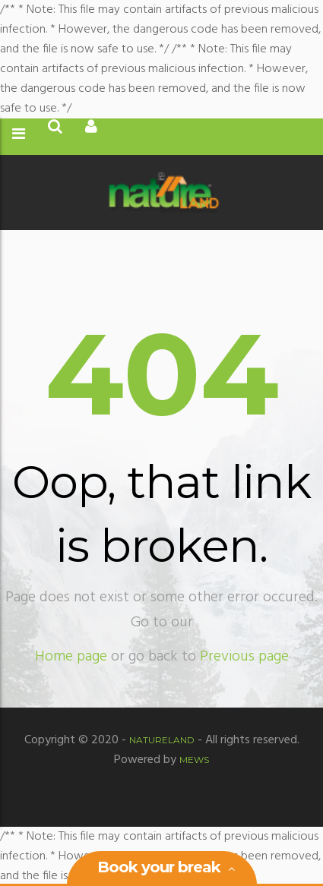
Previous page (244, 657)
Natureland (162, 740)
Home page (71, 657)
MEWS (194, 759)
